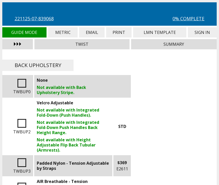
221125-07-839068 (34, 18)
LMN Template (159, 32)
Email (91, 32)
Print (119, 32)
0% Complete (188, 18)
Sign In (202, 32)
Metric (63, 32)
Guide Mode (24, 32)
